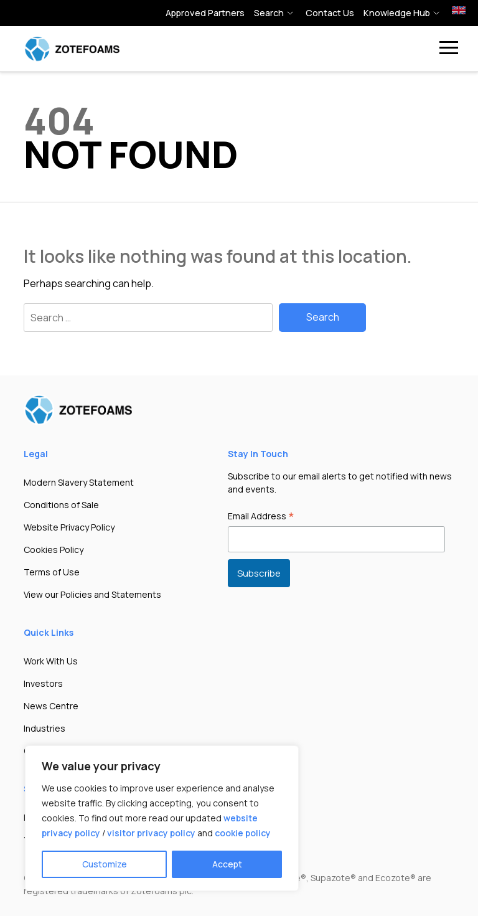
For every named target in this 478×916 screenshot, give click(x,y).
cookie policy (243, 833)
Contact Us (330, 13)
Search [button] (269, 13)
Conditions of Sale (61, 505)
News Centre (51, 706)
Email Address (261, 517)
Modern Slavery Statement (79, 482)
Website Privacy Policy (69, 527)
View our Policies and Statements (92, 594)
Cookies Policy (53, 549)
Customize (104, 864)
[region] (162, 818)
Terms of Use (52, 572)
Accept (227, 864)
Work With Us (51, 661)
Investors (43, 683)
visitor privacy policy (151, 833)
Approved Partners (205, 13)
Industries (44, 728)
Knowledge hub (396, 13)
